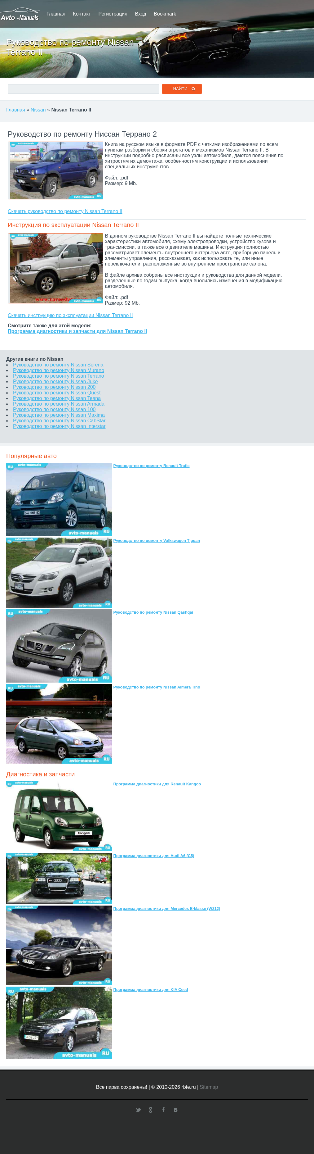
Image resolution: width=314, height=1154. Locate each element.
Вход (140, 13)
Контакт (82, 13)
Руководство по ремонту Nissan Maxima (59, 415)
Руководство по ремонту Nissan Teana (57, 398)
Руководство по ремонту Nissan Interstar (59, 426)
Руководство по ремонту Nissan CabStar (59, 420)
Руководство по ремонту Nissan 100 (54, 409)
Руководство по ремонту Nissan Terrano (58, 376)
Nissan (38, 109)
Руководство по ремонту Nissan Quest (56, 392)
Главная (55, 13)
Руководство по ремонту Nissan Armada (58, 404)
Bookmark (165, 13)
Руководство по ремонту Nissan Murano (58, 370)
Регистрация (112, 13)
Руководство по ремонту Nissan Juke (55, 381)
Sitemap (209, 1087)
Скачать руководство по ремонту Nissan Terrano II (65, 211)
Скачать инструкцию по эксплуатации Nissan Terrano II (70, 315)
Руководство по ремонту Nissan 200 (54, 387)
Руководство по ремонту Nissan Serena (58, 364)
